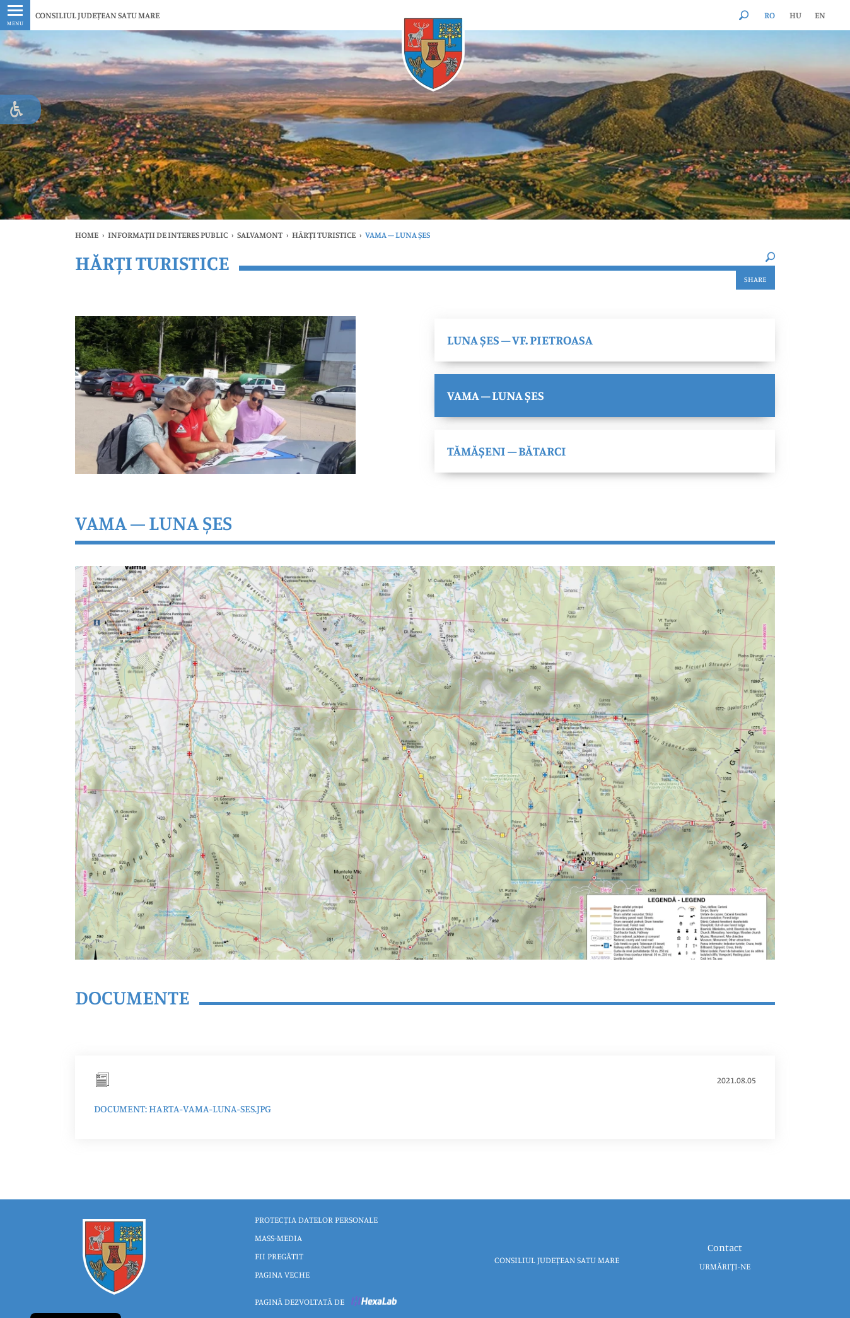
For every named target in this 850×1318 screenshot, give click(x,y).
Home (86, 235)
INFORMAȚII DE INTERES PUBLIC (168, 235)
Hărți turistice (324, 235)
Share (755, 279)
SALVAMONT (259, 235)
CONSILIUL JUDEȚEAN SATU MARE (97, 15)
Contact (724, 1247)
